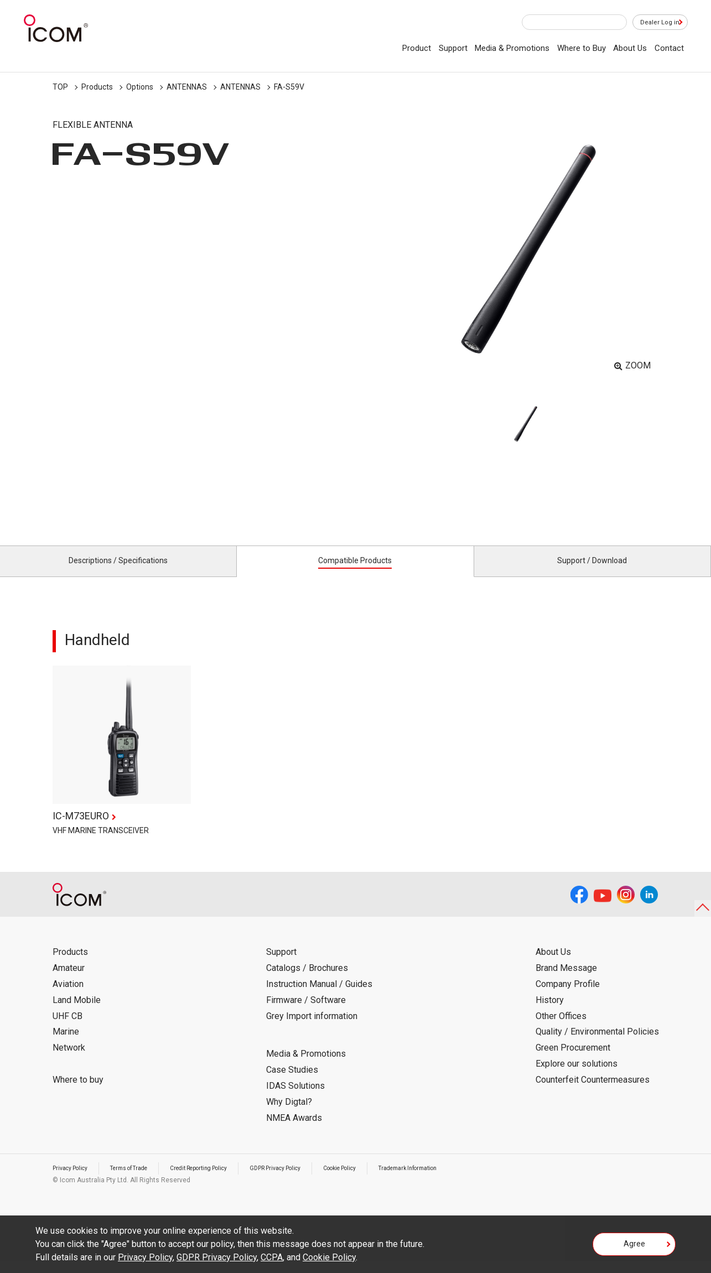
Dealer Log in (654, 23)
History (550, 1012)
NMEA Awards (294, 1130)
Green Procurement (573, 1060)
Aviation (68, 996)
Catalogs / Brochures (307, 980)
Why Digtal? (289, 1114)
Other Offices (561, 1028)
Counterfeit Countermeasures (593, 1092)
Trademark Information (460, 1180)
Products (97, 86)
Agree (634, 1247)
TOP (60, 86)
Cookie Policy (382, 1180)
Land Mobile (77, 1012)
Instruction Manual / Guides (319, 996)
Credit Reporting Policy (221, 1180)
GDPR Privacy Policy (308, 1180)
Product (416, 48)
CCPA (272, 1257)
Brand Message (566, 980)
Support (453, 48)
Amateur (69, 980)
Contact (669, 48)
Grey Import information (311, 1028)
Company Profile (568, 996)
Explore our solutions (576, 1076)
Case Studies (292, 1082)
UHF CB (67, 1028)
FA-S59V (289, 86)
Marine (66, 1044)
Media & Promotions (512, 48)
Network (69, 1060)
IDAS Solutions (295, 1098)
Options (139, 86)
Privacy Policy (74, 1180)
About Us (630, 48)
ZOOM (638, 365)
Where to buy (78, 1092)
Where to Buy (581, 48)
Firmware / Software (306, 1012)
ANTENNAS (187, 86)
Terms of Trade (140, 1180)
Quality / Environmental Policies (597, 1044)
